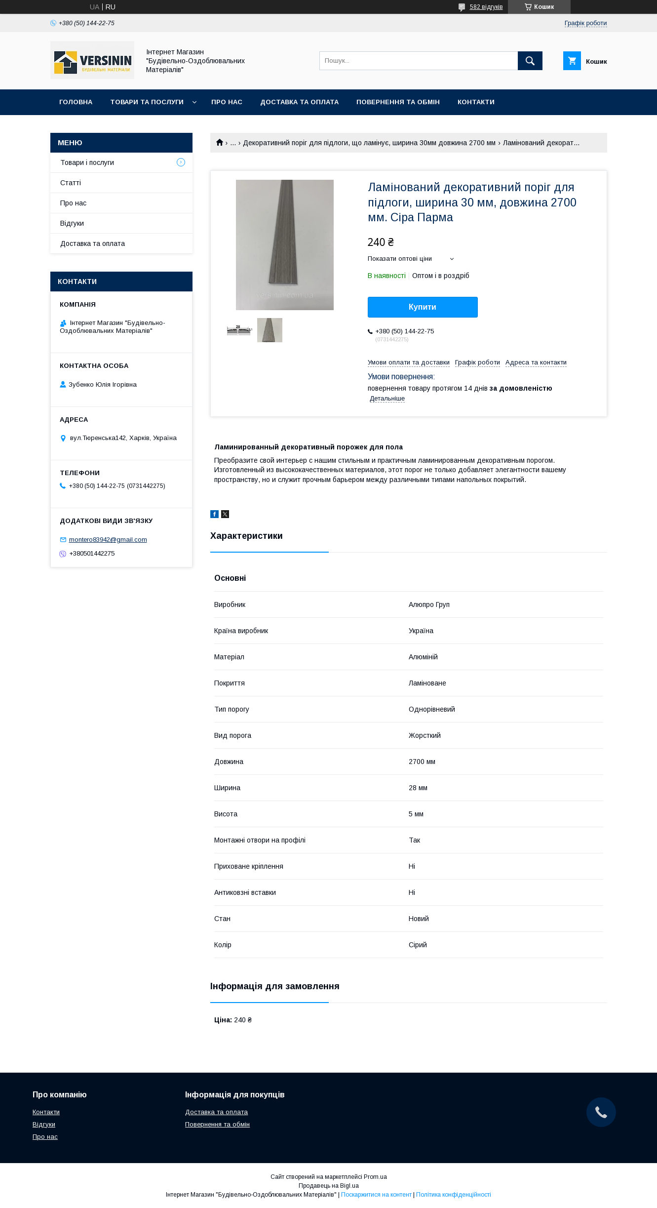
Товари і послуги (87, 162)
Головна (75, 102)
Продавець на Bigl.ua (329, 1185)
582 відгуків (486, 6)
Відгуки (72, 223)
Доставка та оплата (299, 102)
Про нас (226, 102)
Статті (70, 183)
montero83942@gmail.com (108, 539)
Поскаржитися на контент (376, 1194)
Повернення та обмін (398, 102)
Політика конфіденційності (453, 1194)
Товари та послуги (147, 102)
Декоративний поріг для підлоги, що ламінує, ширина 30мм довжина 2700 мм (369, 143)
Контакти (476, 102)
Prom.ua (375, 1176)
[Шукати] (530, 60)
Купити (422, 307)
